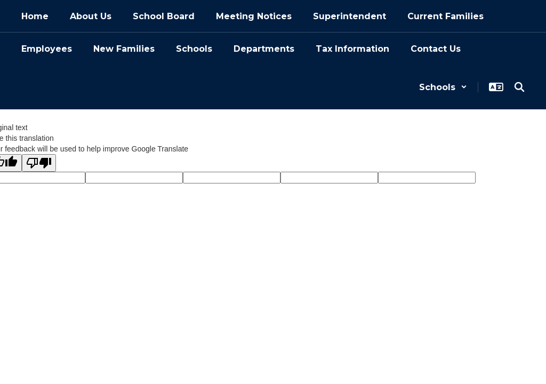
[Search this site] (519, 87)
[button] (443, 87)
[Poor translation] (39, 163)
